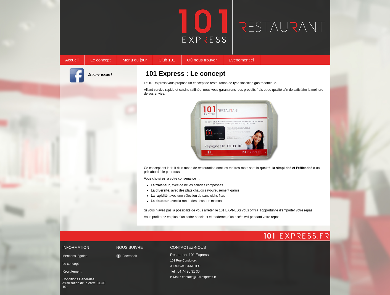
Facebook (129, 256)
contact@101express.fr (199, 277)
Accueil (71, 60)
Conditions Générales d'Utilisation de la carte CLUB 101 (84, 283)
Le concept (100, 60)
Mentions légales (74, 256)
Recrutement (71, 271)
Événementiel (241, 60)
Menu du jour (135, 60)
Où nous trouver (202, 60)
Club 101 (167, 60)
